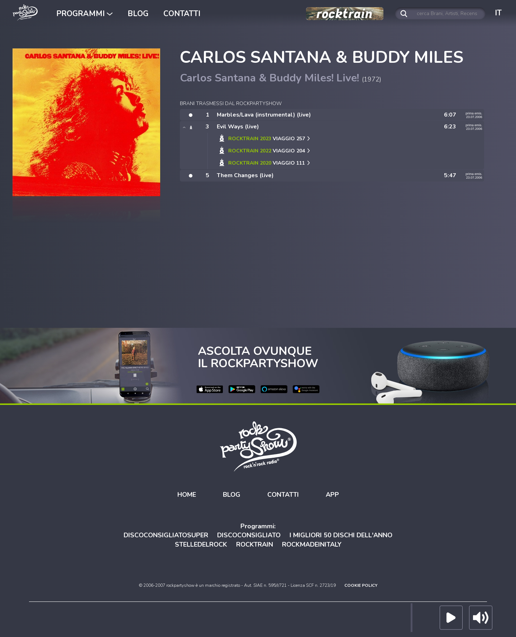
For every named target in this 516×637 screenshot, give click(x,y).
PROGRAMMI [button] (84, 14)
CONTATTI (181, 14)
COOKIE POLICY (360, 585)
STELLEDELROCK (201, 544)
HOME (186, 494)
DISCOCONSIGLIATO (249, 535)
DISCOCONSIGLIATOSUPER (166, 535)
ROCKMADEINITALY (311, 544)
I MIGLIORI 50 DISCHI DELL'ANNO (341, 535)
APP (332, 494)
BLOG (138, 14)
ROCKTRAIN (254, 544)
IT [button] (498, 13)
